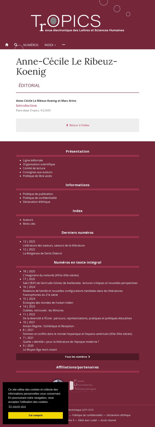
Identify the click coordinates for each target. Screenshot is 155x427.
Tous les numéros (77, 356)
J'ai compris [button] (35, 415)
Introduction (26, 105)
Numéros (30, 45)
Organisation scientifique (39, 164)
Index (50, 45)
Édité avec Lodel (87, 420)
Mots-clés (29, 224)
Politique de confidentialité (40, 198)
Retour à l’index (77, 125)
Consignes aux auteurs (37, 172)
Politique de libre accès (37, 176)
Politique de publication (38, 194)
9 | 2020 (46, 110)
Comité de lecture (34, 168)
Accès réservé (108, 420)
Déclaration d (36, 202)
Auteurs (28, 220)
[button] (16, 44)
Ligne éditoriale (33, 160)
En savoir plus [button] (17, 406)
